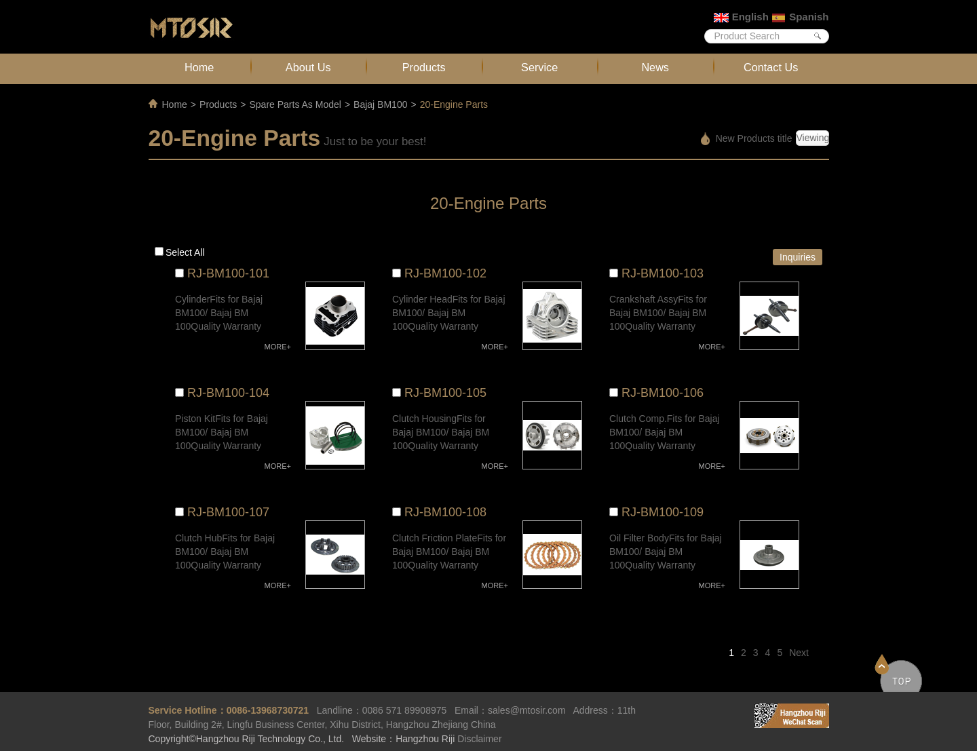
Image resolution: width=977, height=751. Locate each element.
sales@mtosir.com (527, 710)
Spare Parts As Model (295, 104)
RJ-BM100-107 (228, 512)
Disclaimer (479, 738)
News (655, 67)
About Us (308, 67)
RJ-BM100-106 (662, 393)
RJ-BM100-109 (662, 512)
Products (424, 67)
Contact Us (771, 67)
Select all (185, 252)
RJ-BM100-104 (228, 393)
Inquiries (798, 257)
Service (539, 67)
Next (799, 652)
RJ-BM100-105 (445, 393)
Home (199, 67)
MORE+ (278, 347)
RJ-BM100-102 (445, 273)
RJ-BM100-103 (662, 273)
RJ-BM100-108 (445, 512)
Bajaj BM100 (380, 104)
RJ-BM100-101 (228, 273)
